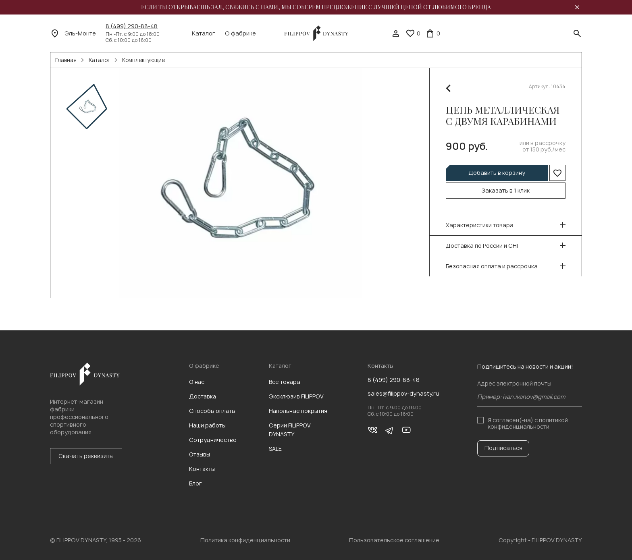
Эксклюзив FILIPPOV (296, 396)
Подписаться (503, 448)
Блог (195, 483)
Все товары (284, 382)
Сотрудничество (213, 440)
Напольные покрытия (298, 411)
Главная (66, 60)
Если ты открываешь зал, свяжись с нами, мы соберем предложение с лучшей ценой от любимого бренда (316, 7)
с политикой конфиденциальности (528, 423)
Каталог (203, 33)
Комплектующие (143, 60)
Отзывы (199, 454)
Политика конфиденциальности (245, 540)
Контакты (202, 469)
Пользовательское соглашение (394, 540)
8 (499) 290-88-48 (132, 26)
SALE (275, 448)
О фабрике (240, 33)
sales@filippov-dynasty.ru (403, 393)
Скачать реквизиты (86, 456)
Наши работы (207, 425)
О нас (196, 382)
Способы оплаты (212, 411)
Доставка (202, 396)
